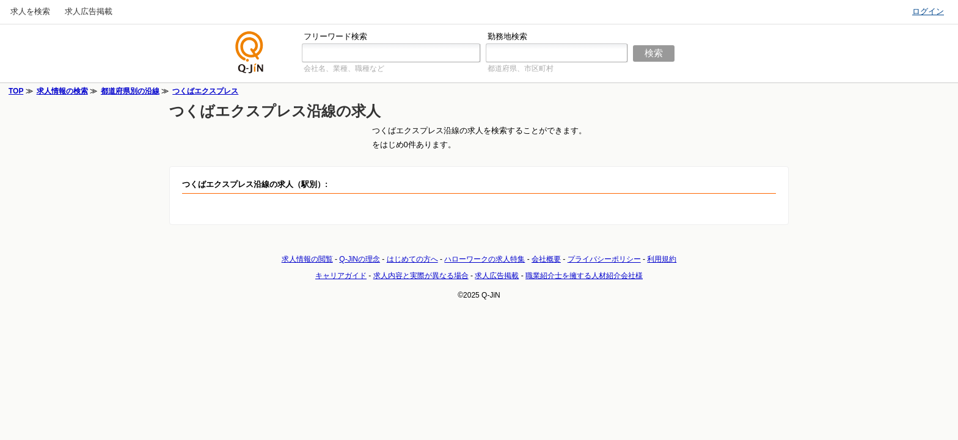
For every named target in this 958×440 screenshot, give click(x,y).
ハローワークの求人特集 (484, 259)
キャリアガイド (341, 275)
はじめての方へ (412, 259)
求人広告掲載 (88, 11)
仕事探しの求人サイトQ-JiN (250, 52)
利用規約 (661, 259)
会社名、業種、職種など (344, 68)
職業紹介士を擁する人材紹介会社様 (584, 275)
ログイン (928, 11)
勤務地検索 (507, 36)
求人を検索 (30, 11)
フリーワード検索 (335, 36)
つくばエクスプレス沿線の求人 (275, 111)
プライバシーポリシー (604, 259)
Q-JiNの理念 (359, 259)
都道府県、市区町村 (521, 68)
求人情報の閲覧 (307, 259)
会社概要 (546, 259)
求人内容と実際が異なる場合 (421, 275)
